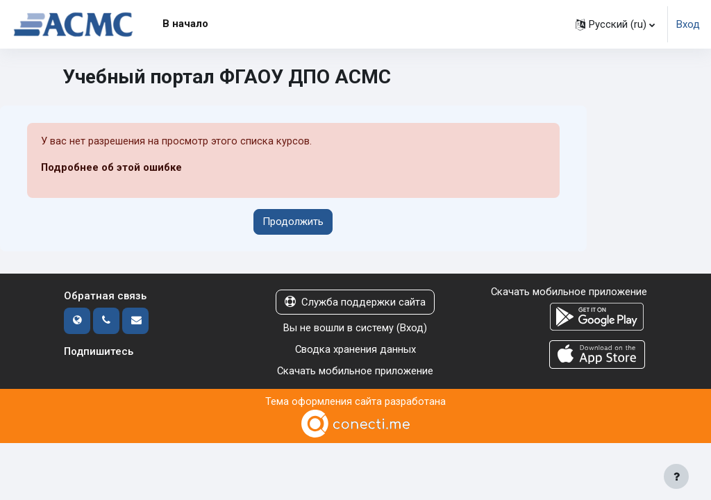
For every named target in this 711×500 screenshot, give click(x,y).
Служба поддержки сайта (355, 302)
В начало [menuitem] (185, 23)
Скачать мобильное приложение (355, 370)
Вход (688, 24)
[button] (615, 24)
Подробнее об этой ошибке (112, 168)
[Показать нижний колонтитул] (676, 476)
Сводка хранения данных (355, 348)
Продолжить (293, 221)
